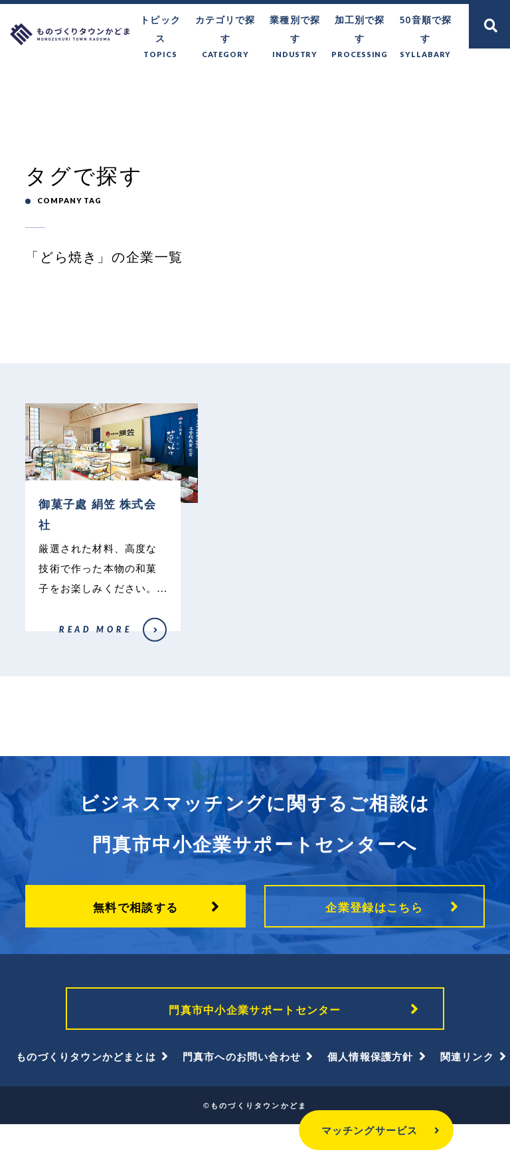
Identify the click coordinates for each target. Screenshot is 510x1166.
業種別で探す (300, 28)
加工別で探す (363, 28)
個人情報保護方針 (370, 1098)
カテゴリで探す (233, 28)
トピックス (170, 28)
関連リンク (467, 1098)
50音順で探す (427, 28)
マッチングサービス (344, 1130)
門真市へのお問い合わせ (242, 1098)
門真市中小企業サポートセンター (255, 1047)
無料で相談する (135, 942)
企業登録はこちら (374, 942)
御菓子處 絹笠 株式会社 (63, 663)
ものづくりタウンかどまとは (86, 1098)
